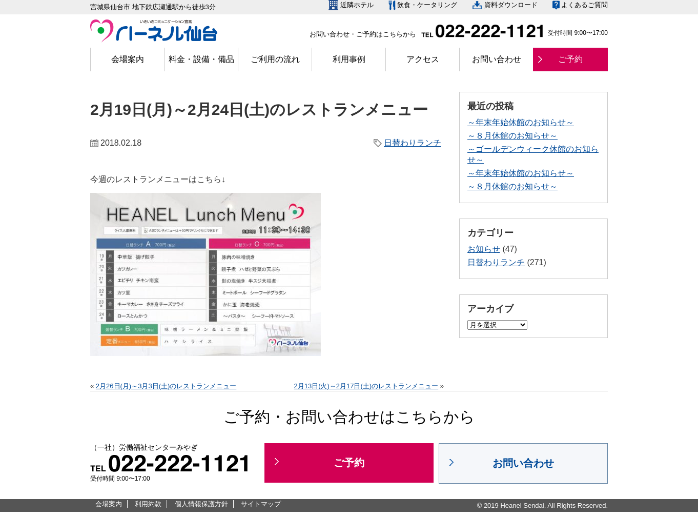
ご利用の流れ (275, 59)
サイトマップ (261, 504)
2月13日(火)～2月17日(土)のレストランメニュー (366, 386)
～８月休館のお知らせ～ (512, 135)
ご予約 (570, 59)
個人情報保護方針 (201, 504)
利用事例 (349, 59)
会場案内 (127, 59)
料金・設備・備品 (201, 59)
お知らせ (483, 249)
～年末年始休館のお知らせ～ (520, 122)
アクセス (422, 59)
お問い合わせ (496, 59)
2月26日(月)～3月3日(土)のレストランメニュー (166, 386)
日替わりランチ (412, 142)
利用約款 (148, 504)
